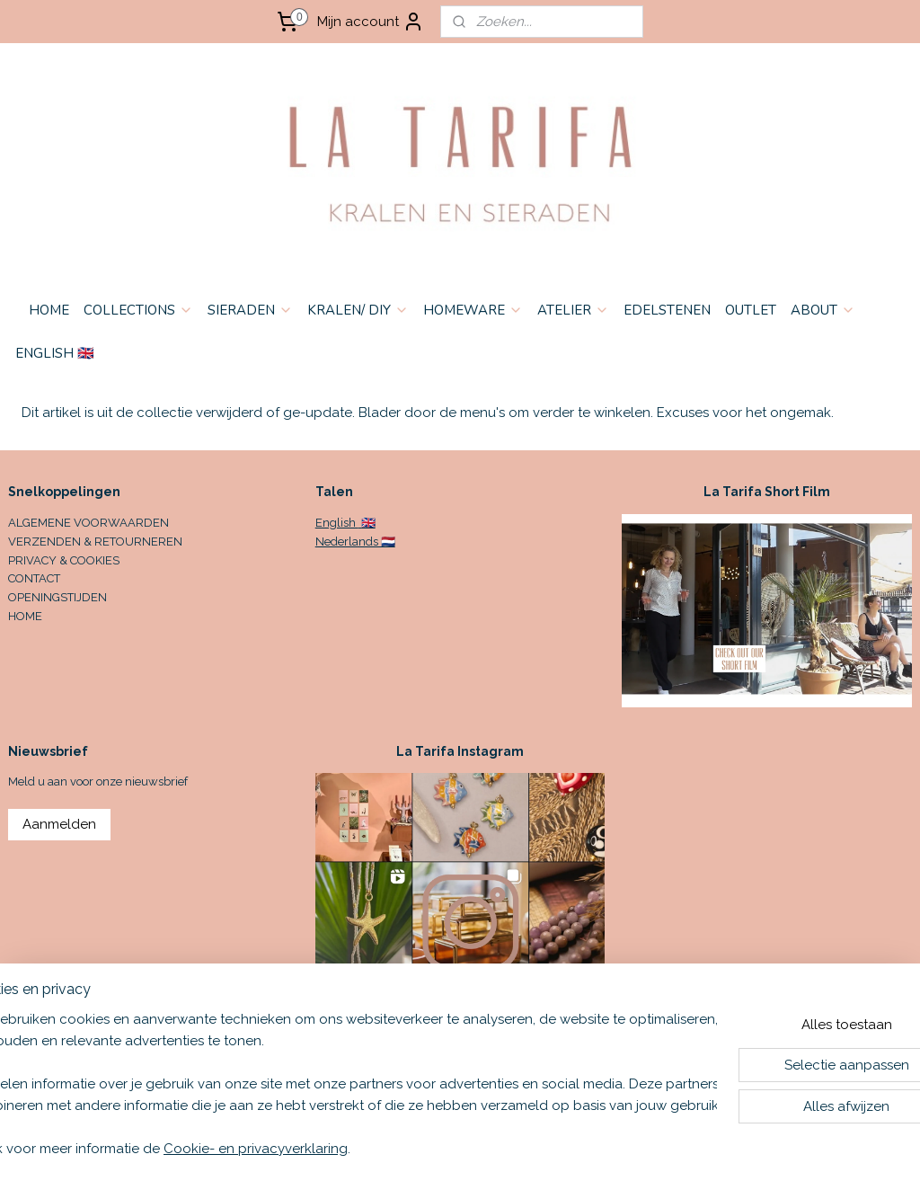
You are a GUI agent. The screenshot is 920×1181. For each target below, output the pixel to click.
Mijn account (370, 21)
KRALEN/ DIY (358, 310)
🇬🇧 (367, 522)
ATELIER (573, 310)
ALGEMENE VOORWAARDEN (88, 522)
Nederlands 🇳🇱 (355, 541)
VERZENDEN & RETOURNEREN (95, 541)
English (336, 522)
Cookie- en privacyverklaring (311, 1149)
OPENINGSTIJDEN (57, 597)
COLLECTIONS (138, 310)
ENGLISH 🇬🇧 (54, 353)
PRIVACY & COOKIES (63, 560)
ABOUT (823, 310)
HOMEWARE (473, 310)
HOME (49, 310)
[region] (341, 1084)
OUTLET (750, 310)
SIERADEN (250, 310)
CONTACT (34, 578)
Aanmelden (59, 824)
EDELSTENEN (667, 310)
